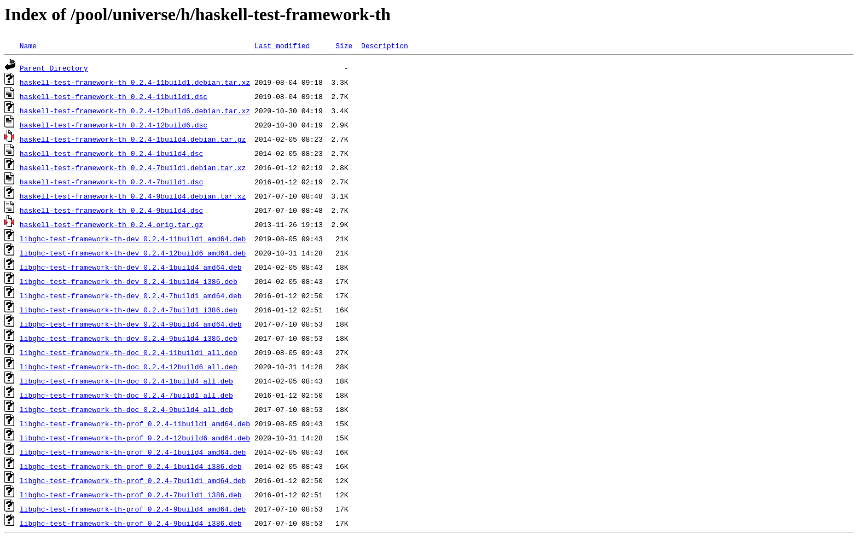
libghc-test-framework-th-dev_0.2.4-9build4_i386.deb (128, 338)
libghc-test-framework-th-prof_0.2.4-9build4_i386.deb (131, 523)
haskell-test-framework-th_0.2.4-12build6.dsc (113, 125)
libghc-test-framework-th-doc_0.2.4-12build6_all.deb (128, 366)
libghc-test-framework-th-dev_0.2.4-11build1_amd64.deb (133, 238)
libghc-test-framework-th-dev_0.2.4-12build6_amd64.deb (133, 253)
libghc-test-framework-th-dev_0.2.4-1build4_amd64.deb (131, 267)
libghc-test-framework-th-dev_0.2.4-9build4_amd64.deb (131, 324)
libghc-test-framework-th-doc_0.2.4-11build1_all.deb (128, 352)
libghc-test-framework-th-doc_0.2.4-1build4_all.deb (126, 381)
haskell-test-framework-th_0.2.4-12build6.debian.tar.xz (135, 110)
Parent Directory (54, 68)
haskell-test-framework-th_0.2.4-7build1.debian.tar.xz (133, 167)
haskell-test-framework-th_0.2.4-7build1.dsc (111, 182)
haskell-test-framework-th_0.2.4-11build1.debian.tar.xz (135, 82)
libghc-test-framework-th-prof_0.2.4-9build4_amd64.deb (133, 509)
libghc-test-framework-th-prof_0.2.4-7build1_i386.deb (131, 495)
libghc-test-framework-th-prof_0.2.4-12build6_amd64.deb (135, 438)
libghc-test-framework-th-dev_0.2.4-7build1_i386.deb (128, 310)
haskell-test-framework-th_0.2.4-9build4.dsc (111, 210)
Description (384, 45)
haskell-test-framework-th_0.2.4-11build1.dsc (113, 96)
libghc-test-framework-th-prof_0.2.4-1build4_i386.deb (131, 466)
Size (343, 45)
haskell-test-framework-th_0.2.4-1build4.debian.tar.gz (133, 139)
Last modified (282, 45)
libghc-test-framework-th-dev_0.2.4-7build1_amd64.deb (131, 295)
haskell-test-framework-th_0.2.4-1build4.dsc (111, 153)
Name (28, 45)
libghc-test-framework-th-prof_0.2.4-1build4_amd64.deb (133, 452)
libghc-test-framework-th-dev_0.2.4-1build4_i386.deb (128, 281)
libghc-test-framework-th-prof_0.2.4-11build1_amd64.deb (135, 423)
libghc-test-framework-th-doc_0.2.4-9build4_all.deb (126, 409)
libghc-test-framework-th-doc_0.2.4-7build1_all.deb (126, 395)
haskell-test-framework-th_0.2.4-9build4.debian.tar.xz (133, 196)
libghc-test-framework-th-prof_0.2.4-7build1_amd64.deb (133, 480)
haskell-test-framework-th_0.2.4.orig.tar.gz (111, 224)
